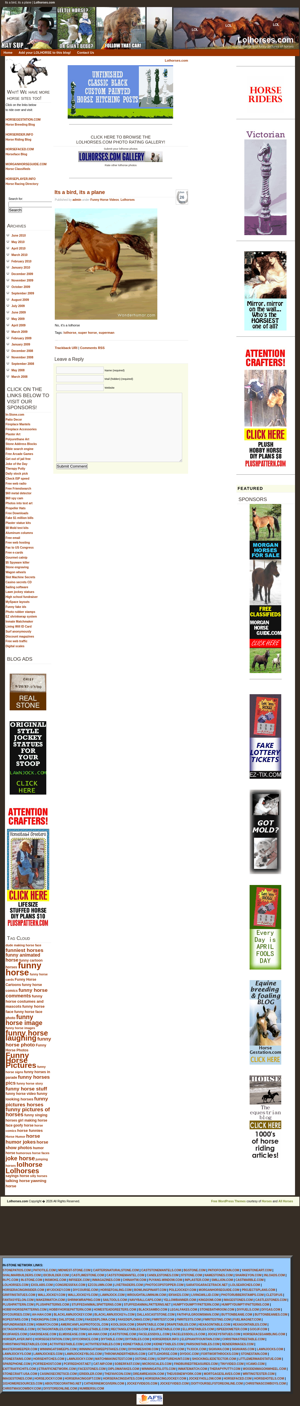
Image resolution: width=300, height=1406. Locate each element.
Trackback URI (66, 348)
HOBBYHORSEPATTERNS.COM (25, 1309)
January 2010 (20, 267)
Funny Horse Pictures (21, 1060)
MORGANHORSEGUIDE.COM (219, 1290)
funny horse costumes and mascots (25, 1001)
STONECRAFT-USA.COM (20, 1373)
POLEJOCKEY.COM (182, 1290)
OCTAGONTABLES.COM (54, 1329)
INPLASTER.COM (197, 1280)
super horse (87, 332)
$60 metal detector (19, 493)
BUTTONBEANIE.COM (236, 1314)
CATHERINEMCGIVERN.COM (104, 1383)
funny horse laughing (27, 1035)
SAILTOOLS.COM (115, 1300)
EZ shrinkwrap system (21, 616)
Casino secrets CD (19, 582)
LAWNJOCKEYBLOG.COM (83, 1354)
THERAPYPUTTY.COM (225, 1368)
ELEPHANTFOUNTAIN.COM (200, 1339)
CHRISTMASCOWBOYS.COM (265, 1383)
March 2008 (19, 376)
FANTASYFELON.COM (18, 1300)
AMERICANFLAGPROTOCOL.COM (84, 1324)
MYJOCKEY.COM (58, 1290)
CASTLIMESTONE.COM (87, 1275)
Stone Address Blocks (21, 444)
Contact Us (85, 52)
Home (8, 52)
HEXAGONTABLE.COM (214, 1324)
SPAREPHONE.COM (16, 1363)
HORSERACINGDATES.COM (122, 1378)
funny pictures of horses (28, 1111)
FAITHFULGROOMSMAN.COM (198, 1314)
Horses (267, 1201)
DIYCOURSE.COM (85, 1290)
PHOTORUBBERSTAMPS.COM (242, 1295)
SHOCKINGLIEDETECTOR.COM (214, 1359)
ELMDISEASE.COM (72, 1334)
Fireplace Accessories (21, 429)
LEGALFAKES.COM (183, 1309)
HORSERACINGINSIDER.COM (23, 1290)
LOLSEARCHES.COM (245, 1285)
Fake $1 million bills (19, 518)
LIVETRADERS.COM (129, 1285)
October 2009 (20, 287)
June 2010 (18, 235)
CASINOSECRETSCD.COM (58, 1373)
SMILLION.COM (222, 1280)
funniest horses (24, 950)
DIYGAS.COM (270, 1309)
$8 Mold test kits (17, 528)
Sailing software (17, 587)
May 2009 (18, 319)
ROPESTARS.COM (15, 1319)
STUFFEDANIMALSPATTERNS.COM (96, 1304)
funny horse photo (28, 1042)
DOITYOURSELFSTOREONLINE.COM (217, 1383)
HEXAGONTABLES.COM (250, 1324)
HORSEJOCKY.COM (48, 1378)
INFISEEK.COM (79, 1280)
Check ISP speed (17, 478)
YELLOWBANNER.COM (179, 1300)
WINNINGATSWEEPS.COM (58, 1349)
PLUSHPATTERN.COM (18, 1304)
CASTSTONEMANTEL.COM (125, 1275)
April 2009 (18, 325)
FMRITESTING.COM (217, 1319)
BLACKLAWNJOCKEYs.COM (114, 1314)
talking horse (18, 1181)
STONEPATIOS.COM (17, 1270)
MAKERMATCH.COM (50, 1300)
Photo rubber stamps (20, 611)
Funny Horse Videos (105, 199)
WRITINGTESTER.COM (259, 1373)
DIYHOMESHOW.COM (143, 1349)
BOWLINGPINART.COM (150, 1290)
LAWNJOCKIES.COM (47, 1354)
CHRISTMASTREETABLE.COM (243, 1339)
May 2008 (18, 370)
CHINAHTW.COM (134, 1280)
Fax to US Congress (20, 547)
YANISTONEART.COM (256, 1270)
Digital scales (15, 646)
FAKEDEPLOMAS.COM (134, 1319)
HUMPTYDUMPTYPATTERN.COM (196, 1304)
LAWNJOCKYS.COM (17, 1354)
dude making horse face (23, 945)
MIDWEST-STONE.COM (74, 1270)
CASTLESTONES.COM (271, 1300)
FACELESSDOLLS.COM (188, 1334)
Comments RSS (92, 348)
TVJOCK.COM (196, 1349)
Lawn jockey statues (20, 592)
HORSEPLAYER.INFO (18, 1339)
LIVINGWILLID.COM (205, 1295)
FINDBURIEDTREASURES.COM (196, 1363)
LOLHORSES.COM (15, 1285)
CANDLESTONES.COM (163, 1275)
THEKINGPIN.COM (44, 1319)
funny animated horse (23, 957)
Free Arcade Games (19, 454)
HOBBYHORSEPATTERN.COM (70, 1309)
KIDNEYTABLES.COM (169, 1344)
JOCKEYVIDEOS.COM (142, 1383)
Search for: (15, 198)
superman (106, 332)
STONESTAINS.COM (17, 1359)
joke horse (20, 1158)
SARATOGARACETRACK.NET (207, 1285)
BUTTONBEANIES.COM (271, 1314)
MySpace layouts (18, 601)
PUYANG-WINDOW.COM (165, 1280)
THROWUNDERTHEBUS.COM (125, 1354)
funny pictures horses (27, 1101)
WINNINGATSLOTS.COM (158, 1368)
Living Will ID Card (19, 626)
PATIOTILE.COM (44, 1270)
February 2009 (21, 338)
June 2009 (18, 312)
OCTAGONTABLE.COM (19, 1329)
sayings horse (17, 1176)
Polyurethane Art (17, 439)
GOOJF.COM (258, 1329)
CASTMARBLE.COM (250, 1280)
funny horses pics (28, 1080)
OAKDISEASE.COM (42, 1334)
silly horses (38, 1176)
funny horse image (24, 1020)
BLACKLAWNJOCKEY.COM (73, 1314)
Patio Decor (14, 419)
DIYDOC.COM (189, 1354)
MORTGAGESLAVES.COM (222, 1373)
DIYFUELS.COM (248, 1309)
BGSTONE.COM (194, 1270)
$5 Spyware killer (18, 562)
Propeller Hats (15, 508)
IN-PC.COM (10, 1280)
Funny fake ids (16, 606)
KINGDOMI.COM (210, 1300)
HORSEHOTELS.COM (269, 1378)
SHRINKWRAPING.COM (83, 1300)
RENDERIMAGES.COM (238, 1344)
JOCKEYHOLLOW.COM (205, 1378)
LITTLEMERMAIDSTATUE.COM (259, 1359)
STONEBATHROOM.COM (217, 1309)
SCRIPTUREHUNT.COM (173, 1359)
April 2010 (18, 248)
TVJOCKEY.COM (172, 1349)
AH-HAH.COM (41, 1314)
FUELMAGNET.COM (247, 1319)
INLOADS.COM (274, 1275)
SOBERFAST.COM (127, 1363)
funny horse (23, 968)
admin (77, 199)
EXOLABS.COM (42, 1285)
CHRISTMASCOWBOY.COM (22, 1388)
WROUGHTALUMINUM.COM (146, 1295)
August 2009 (20, 299)
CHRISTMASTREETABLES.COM (25, 1344)
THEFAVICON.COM (117, 1373)
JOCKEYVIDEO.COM (174, 1383)
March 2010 (19, 255)
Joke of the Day (17, 464)
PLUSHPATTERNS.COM (52, 1304)
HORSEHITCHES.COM (48, 1359)
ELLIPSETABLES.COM (198, 1329)
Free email (13, 538)
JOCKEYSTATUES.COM (223, 1334)
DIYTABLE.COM (111, 1339)
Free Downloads (17, 513)
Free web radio (16, 483)
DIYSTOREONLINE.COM (60, 1388)
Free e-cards (14, 552)
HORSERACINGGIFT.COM (83, 1378)
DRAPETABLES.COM (181, 1324)
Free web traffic (17, 641)
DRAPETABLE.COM (150, 1324)
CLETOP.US (274, 1295)
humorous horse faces (33, 1153)
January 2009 (20, 344)
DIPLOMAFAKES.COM (123, 1368)
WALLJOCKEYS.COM (83, 1295)
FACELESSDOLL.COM (154, 1334)
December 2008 (22, 351)
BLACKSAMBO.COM (153, 1309)
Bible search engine (19, 449)
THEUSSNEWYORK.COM (183, 1373)
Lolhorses (22, 1171)
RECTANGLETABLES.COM (129, 1329)
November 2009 (22, 280)
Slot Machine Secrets (20, 577)
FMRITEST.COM (163, 1319)
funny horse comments (26, 993)
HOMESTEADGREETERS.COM (114, 1309)
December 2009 (22, 274)
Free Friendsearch (18, 488)
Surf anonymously (18, 631)
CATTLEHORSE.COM (162, 1354)
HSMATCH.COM (47, 1324)
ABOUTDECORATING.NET (63, 1383)
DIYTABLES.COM (137, 1339)
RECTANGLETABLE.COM (91, 1329)
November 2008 (22, 357)
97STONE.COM (191, 1275)
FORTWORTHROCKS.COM (219, 1354)
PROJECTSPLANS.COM (258, 1290)
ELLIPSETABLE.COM (165, 1329)
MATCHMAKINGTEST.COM (113, 1359)
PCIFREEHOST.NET (77, 1363)
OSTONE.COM (145, 1359)
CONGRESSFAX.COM (70, 1285)
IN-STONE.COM (31, 1280)
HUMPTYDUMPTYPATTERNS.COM (245, 1304)
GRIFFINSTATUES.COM (19, 1295)
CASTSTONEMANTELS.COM (161, 1270)
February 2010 (21, 261)
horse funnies (30, 1130)
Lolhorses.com (44, 2)
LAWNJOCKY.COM (80, 1359)
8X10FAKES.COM (15, 1334)
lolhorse (29, 1164)
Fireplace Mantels (18, 424)
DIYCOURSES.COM (16, 1314)
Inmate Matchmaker (19, 621)
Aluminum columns (19, 533)
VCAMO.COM (255, 1363)
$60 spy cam (14, 498)
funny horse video (21, 1094)
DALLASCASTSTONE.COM (156, 1314)
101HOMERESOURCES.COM (22, 1383)
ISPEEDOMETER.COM (231, 1329)
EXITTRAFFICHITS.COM (19, 1368)
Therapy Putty (15, 468)
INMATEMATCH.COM (192, 1368)
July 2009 (18, 306)
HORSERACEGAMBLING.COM (264, 1334)
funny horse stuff (26, 1089)
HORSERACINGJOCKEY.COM (165, 1378)
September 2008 (22, 363)
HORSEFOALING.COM (116, 1290)
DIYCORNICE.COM (85, 1339)
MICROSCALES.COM (156, 1363)
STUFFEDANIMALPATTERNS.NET (147, 1304)
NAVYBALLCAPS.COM (145, 1300)
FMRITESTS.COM (189, 1319)
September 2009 (22, 293)
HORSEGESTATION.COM (52, 1339)
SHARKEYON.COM (248, 1275)
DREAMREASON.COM (148, 1373)
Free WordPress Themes (228, 1201)
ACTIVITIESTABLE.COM (66, 1344)
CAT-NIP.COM (102, 1363)
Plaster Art (13, 434)
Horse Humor (15, 1136)
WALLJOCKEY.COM (51, 1295)
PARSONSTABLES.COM (202, 1344)
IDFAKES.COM (178, 1295)
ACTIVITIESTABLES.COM (102, 1344)
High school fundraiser (22, 597)
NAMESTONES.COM (218, 1275)
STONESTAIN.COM (254, 1354)
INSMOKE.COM (55, 1280)
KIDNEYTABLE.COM (137, 1344)
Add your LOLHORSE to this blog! (45, 52)
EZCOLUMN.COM (100, 1285)
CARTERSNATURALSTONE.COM (116, 1270)
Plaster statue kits (18, 523)
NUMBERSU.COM (91, 1388)
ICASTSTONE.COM (123, 1334)
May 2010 (18, 242)
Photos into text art (19, 503)
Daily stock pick (17, 473)
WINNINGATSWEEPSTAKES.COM (102, 1349)
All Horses (285, 1201)
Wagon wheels (16, 572)
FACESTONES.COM (92, 1368)
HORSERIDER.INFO (165, 1339)
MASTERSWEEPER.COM (20, 1349)
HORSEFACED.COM (238, 1378)
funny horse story (30, 1083)
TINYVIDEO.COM (231, 1363)
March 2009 (19, 331)
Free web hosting (18, 542)
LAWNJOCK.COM (112, 1295)
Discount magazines (20, 636)
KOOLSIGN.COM (122, 1324)
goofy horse (23, 1125)
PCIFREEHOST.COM (47, 1363)
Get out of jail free (18, 459)
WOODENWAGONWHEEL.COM (264, 1368)
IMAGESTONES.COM (238, 1300)
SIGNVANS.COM (243, 1349)
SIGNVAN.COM (218, 1349)
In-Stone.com (15, 414)
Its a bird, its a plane (79, 192)
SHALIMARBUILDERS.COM (22, 1275)
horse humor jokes (23, 1139)
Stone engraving (17, 567)
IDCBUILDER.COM (56, 1275)
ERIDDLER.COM (90, 1373)
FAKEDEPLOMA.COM (100, 1319)
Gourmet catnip (16, 557)
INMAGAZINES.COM (106, 1280)
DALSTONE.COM (71, 1319)
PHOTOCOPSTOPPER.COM (164, 1285)
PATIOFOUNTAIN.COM (223, 1270)
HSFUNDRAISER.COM (18, 1324)
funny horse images (20, 1028)
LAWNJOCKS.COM (270, 1349)
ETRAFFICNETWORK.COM (57, 1368)
